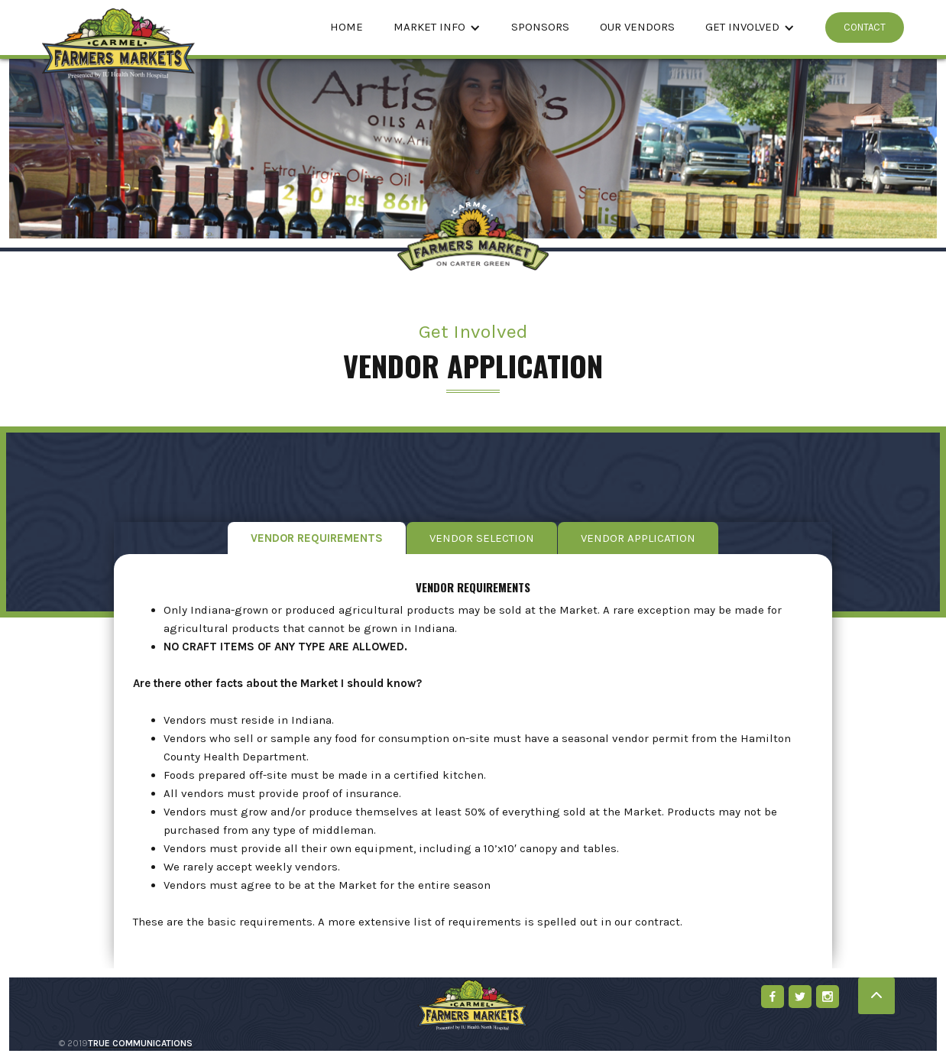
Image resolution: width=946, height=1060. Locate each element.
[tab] (317, 538)
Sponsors (540, 27)
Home (346, 27)
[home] (118, 27)
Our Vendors (637, 27)
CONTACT (865, 27)
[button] (437, 27)
